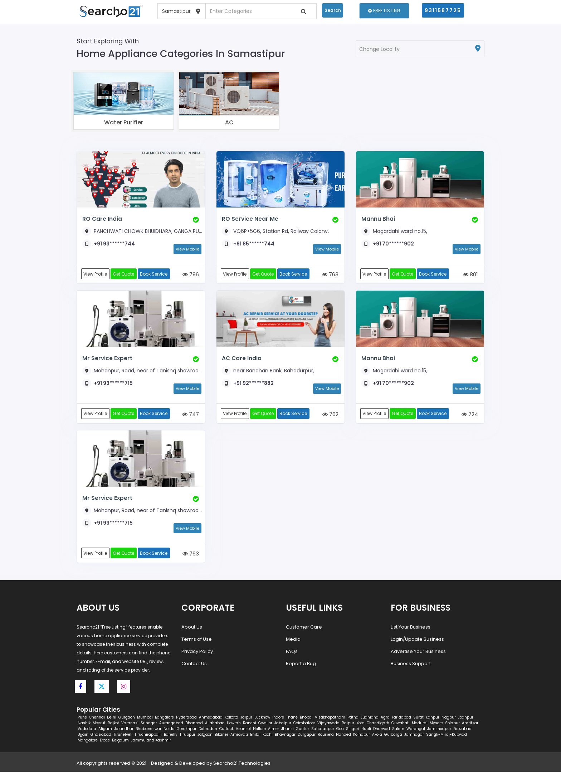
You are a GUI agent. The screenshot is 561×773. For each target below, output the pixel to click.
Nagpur (449, 718)
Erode (105, 741)
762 (330, 415)
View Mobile (187, 249)
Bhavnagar (285, 735)
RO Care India (102, 219)
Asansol (243, 730)
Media (293, 640)
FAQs (292, 652)
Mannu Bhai (378, 219)
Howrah (234, 724)
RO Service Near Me (249, 219)
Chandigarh (378, 724)
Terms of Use (196, 640)
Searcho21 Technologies (241, 764)
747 (190, 415)
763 (330, 274)
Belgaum (120, 741)
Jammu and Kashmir (151, 741)
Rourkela (326, 735)
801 (470, 274)
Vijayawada (328, 724)
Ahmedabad (211, 718)
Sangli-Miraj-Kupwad (446, 735)
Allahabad (215, 724)
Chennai (97, 718)
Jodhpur (465, 718)
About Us (191, 628)
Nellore (259, 730)
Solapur (452, 724)
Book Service (155, 274)
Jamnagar (414, 735)
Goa (340, 730)
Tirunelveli (122, 735)
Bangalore (164, 718)
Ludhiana (370, 718)
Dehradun (208, 730)
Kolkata (231, 718)
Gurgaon (126, 718)
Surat (418, 718)
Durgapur (307, 735)
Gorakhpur (186, 730)
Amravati (239, 735)
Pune (82, 718)
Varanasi (129, 724)
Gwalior (265, 724)
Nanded (343, 735)
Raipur (348, 724)
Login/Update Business (417, 640)
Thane (292, 718)
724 (470, 415)
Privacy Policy (197, 652)
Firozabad (462, 730)
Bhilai (255, 735)
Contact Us (194, 664)
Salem (398, 730)
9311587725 (443, 10)
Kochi (268, 735)
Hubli (366, 730)
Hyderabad (186, 718)
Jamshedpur (439, 730)
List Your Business (410, 628)
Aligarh (105, 730)
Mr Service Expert (106, 358)
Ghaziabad (101, 735)
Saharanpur (322, 730)
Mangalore (88, 741)
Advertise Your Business (418, 652)
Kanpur (432, 718)
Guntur (302, 730)
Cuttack (226, 730)
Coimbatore (304, 724)
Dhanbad (194, 724)
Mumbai (145, 718)
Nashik (84, 724)
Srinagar (149, 724)
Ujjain (83, 735)
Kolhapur (361, 735)
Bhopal (306, 718)
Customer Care (304, 628)
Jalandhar (123, 730)
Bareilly (170, 735)
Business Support (411, 664)
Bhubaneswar (148, 730)
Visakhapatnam (330, 718)
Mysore (436, 724)
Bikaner (221, 735)
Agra (385, 718)
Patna (352, 718)
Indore (278, 718)
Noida (169, 730)
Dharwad (381, 730)
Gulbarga (393, 735)
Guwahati (400, 724)
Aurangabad (171, 724)
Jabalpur (282, 724)
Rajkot (113, 724)
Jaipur (246, 718)
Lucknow (262, 718)
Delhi (111, 718)
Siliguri (352, 730)
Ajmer (273, 730)
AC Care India (241, 358)
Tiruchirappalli (148, 735)
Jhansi (287, 730)
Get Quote (124, 274)
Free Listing (384, 11)
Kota (360, 724)
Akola (377, 735)
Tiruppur (187, 735)
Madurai (420, 724)
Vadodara (87, 730)
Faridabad (401, 718)
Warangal (415, 730)
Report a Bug (301, 664)
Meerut (99, 724)
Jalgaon (205, 735)
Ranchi (249, 724)
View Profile (95, 274)
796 (190, 274)
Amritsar (470, 724)
